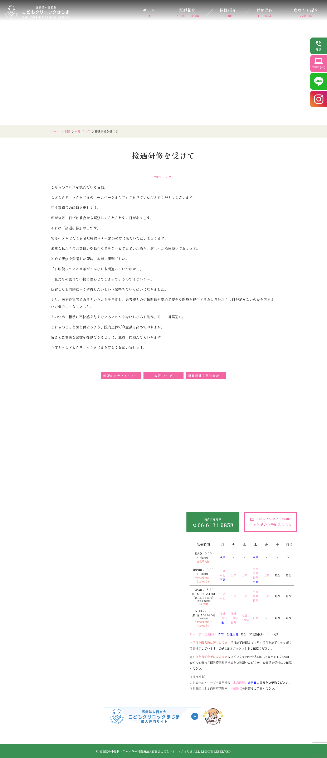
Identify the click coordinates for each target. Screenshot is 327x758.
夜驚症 (89, 593)
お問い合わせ (145, 501)
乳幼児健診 (92, 660)
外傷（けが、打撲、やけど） (56, 639)
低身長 (89, 584)
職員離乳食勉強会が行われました (207, 375)
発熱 (37, 593)
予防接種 (90, 669)
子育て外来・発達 (97, 687)
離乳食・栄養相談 (97, 678)
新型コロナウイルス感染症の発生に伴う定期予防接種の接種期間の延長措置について (122, 375)
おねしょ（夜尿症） (49, 630)
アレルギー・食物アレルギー (46, 681)
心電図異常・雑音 (97, 630)
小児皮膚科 (92, 602)
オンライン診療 (97, 501)
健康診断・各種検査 (149, 593)
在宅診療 (141, 602)
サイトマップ (145, 510)
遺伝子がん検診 (146, 660)
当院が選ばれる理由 (49, 519)
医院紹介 (228, 12)
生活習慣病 (142, 584)
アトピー (90, 612)
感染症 (39, 584)
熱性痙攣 (41, 602)
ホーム (149, 12)
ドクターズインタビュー (52, 528)
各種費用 (92, 510)
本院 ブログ (82, 131)
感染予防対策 (95, 533)
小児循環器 (42, 669)
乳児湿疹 (90, 621)
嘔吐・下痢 (42, 621)
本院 (67, 131)
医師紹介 (187, 12)
